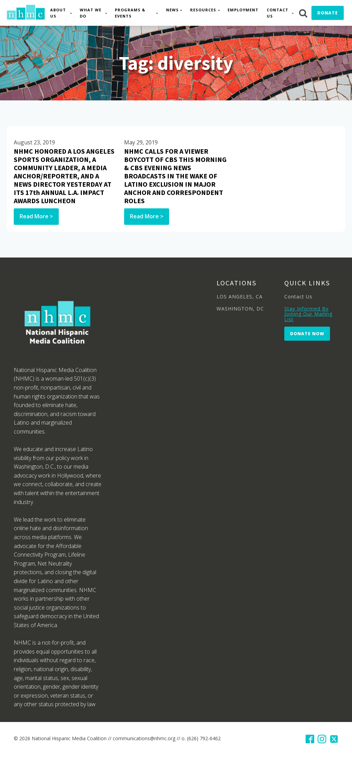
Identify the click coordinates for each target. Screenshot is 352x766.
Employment (243, 9)
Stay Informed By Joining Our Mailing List (308, 314)
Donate (327, 13)
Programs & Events (130, 13)
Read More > (36, 216)
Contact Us (277, 13)
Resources (203, 9)
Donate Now (307, 334)
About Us (58, 13)
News (172, 9)
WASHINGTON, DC (240, 308)
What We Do (90, 13)
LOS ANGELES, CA (240, 296)
